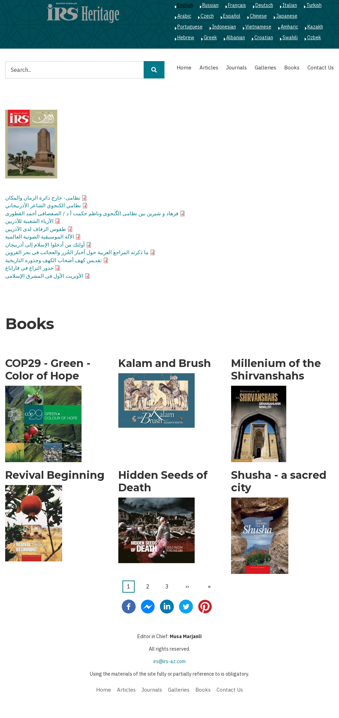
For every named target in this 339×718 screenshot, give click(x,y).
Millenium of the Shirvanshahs (276, 369)
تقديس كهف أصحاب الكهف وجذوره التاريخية (53, 260)
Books (291, 67)
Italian (289, 5)
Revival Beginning (54, 475)
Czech (207, 16)
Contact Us (320, 67)
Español (231, 16)
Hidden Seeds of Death (162, 481)
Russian (210, 5)
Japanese (286, 16)
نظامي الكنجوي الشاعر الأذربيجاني (43, 205)
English (185, 5)
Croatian (263, 37)
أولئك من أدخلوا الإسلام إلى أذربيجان (45, 244)
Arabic (184, 16)
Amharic (289, 27)
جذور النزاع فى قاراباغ (29, 268)
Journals (236, 67)
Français (237, 5)
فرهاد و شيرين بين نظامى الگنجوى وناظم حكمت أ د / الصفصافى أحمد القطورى (91, 213)
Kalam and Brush (164, 363)
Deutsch (264, 5)
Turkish (314, 5)
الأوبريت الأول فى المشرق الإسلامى (44, 276)
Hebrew (185, 37)
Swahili (290, 37)
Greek (210, 37)
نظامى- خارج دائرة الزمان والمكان (42, 197)
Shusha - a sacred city (279, 481)
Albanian (235, 37)
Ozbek (314, 37)
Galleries (265, 67)
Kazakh (315, 27)
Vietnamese (258, 27)
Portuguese (190, 27)
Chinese (258, 16)
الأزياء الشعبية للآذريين (29, 221)
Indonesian (224, 27)
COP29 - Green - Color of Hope (48, 369)
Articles (209, 67)
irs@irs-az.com (169, 661)
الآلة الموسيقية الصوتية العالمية (39, 236)
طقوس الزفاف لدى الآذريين (35, 229)
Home (184, 67)
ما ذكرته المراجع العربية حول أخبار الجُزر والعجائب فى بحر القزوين (77, 252)
